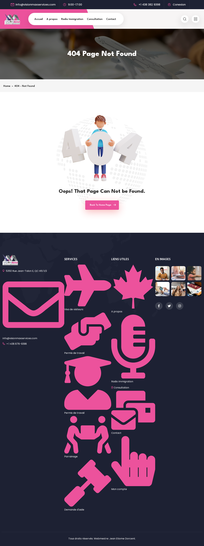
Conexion (179, 4)
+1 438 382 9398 (149, 4)
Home (7, 86)
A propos (52, 19)
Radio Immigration (72, 19)
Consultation (95, 19)
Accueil (38, 19)
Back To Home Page (100, 205)
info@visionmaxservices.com (36, 4)
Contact (111, 19)
